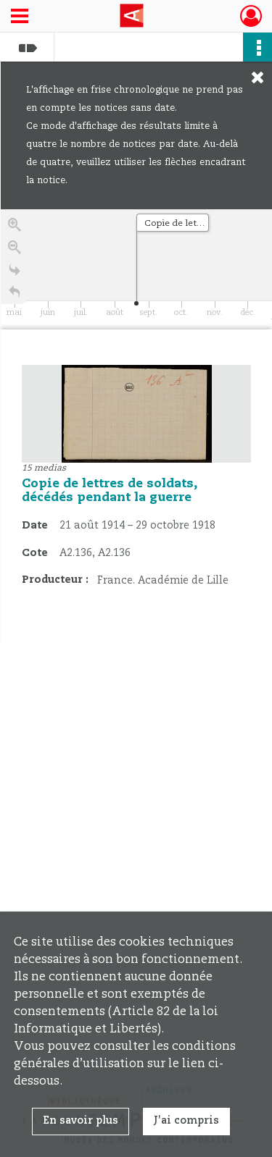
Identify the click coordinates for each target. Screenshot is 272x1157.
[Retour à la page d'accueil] (14, 295)
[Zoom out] (14, 250)
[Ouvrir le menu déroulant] (19, 17)
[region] (136, 426)
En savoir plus (80, 1121)
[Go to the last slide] (14, 272)
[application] (136, 269)
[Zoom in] (14, 227)
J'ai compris (186, 1121)
